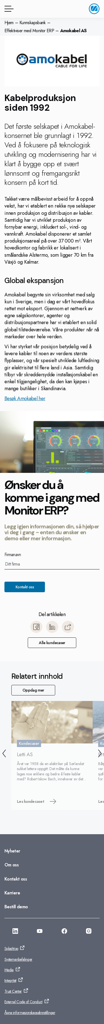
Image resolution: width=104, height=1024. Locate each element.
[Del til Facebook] (36, 627)
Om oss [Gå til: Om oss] (11, 865)
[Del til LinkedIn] (52, 627)
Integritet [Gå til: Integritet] (10, 980)
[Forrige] (4, 754)
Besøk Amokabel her (24, 398)
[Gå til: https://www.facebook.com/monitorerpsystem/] (64, 931)
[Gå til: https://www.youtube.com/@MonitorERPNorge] (39, 931)
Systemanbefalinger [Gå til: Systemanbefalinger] (18, 959)
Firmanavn (12, 555)
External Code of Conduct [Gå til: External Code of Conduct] (23, 1002)
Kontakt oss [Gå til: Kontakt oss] (15, 879)
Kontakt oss (25, 587)
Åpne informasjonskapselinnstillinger (29, 1012)
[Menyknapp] (8, 9)
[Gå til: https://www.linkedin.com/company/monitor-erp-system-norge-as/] (15, 931)
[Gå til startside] (94, 8)
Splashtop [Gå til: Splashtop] (11, 948)
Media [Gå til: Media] (9, 970)
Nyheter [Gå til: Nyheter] (12, 851)
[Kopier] (68, 627)
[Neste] (100, 754)
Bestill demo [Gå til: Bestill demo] (16, 907)
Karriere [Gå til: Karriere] (12, 893)
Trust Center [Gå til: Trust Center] (13, 991)
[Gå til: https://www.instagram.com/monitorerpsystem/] (89, 931)
